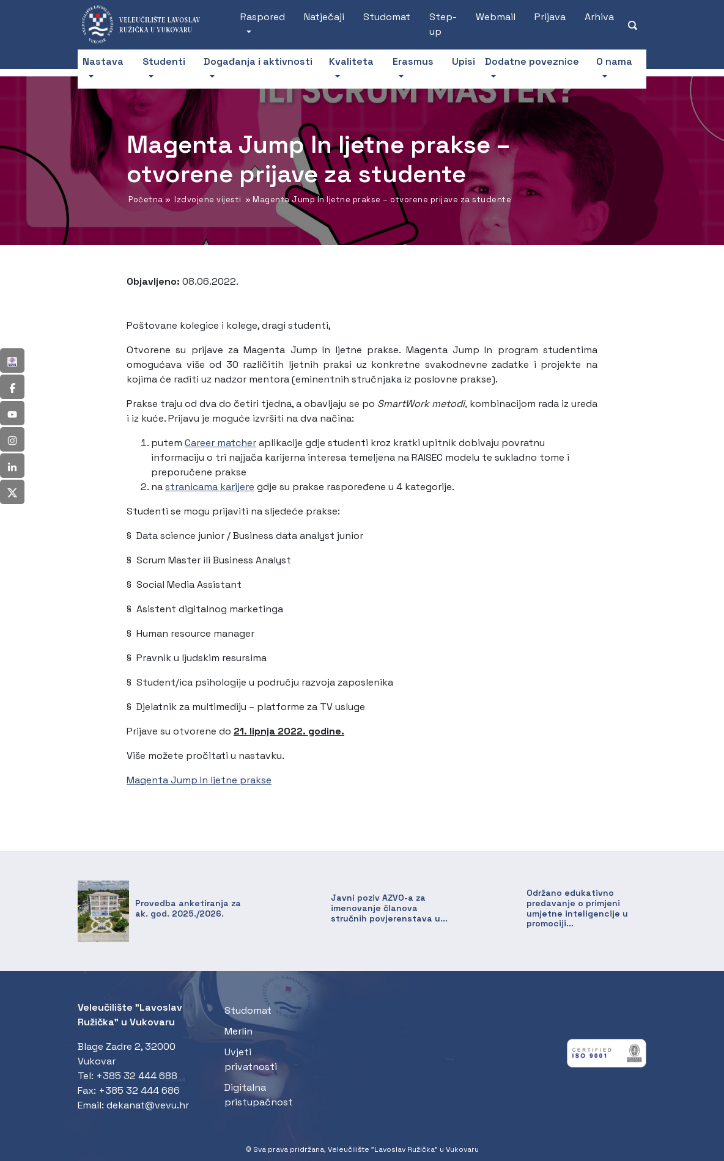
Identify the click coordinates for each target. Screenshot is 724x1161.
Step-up (443, 24)
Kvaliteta (351, 61)
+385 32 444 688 (136, 1075)
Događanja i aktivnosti (258, 61)
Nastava (103, 61)
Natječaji (324, 16)
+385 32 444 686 (139, 1090)
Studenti (163, 61)
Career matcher (220, 442)
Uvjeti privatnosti (250, 1059)
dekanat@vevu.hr (147, 1105)
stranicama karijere (209, 486)
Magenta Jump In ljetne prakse (199, 780)
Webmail (495, 16)
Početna (145, 199)
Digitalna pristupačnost (258, 1094)
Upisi (463, 61)
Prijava (550, 16)
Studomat (386, 16)
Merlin (238, 1031)
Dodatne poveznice (532, 61)
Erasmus (413, 61)
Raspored (262, 16)
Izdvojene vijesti (208, 199)
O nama (614, 61)
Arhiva (599, 16)
